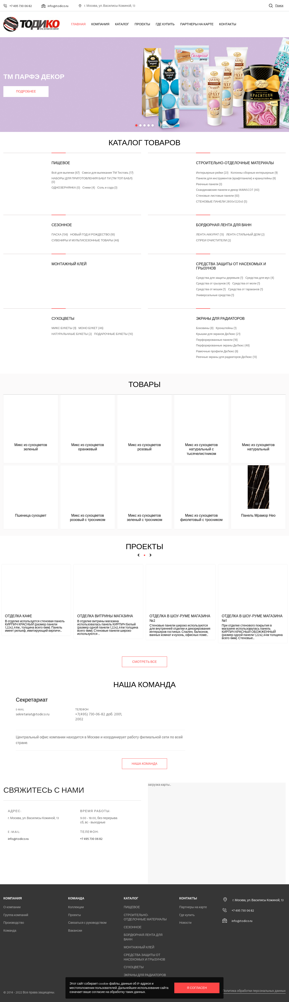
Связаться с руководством (87, 922)
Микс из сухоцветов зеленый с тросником (144, 518)
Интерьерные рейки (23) (212, 173)
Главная (78, 24)
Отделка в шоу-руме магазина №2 (179, 618)
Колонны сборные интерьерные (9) (254, 173)
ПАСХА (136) (59, 235)
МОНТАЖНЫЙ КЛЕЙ (68, 264)
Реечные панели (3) (209, 184)
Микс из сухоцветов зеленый (30, 447)
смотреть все (144, 661)
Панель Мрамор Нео (258, 515)
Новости (185, 922)
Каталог (122, 24)
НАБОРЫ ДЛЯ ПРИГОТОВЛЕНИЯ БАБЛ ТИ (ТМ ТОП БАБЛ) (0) (91, 180)
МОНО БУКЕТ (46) (91, 328)
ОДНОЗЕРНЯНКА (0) (65, 188)
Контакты (227, 24)
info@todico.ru (18, 838)
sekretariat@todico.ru (32, 714)
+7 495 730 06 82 (91, 838)
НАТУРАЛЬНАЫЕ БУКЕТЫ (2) (71, 334)
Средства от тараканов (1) (245, 289)
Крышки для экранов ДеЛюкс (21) (218, 334)
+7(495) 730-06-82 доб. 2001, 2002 (98, 716)
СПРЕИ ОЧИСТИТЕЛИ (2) (213, 240)
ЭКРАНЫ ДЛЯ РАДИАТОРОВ (220, 319)
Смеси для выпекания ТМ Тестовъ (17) (107, 173)
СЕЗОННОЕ (61, 225)
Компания (100, 24)
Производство (13, 922)
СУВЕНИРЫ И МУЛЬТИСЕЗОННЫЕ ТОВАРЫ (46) (85, 240)
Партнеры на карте (196, 24)
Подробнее (26, 91)
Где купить (165, 24)
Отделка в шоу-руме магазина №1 (252, 618)
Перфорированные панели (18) (217, 340)
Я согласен (197, 987)
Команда (9, 930)
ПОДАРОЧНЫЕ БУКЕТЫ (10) (113, 334)
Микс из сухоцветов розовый (144, 447)
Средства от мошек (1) (211, 289)
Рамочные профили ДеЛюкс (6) (217, 351)
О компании (12, 907)
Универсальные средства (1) (215, 295)
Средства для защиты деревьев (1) (219, 278)
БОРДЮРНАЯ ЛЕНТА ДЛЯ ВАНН (223, 225)
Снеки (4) (88, 188)
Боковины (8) (205, 328)
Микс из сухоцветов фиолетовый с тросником (201, 518)
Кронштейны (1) (226, 328)
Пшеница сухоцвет (31, 515)
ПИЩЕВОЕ (60, 163)
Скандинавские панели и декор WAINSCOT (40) (227, 190)
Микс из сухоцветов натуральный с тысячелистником (201, 449)
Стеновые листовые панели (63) (217, 196)
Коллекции (76, 907)
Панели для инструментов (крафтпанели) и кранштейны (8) (236, 178)
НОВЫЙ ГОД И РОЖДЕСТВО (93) (92, 235)
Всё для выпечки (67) (65, 173)
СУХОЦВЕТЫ (62, 319)
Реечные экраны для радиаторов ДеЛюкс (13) (226, 357)
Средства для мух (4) (259, 278)
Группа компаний (15, 915)
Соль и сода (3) (107, 188)
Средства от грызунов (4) (213, 284)
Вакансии (75, 930)
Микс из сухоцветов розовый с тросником (87, 518)
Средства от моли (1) (246, 284)
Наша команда (144, 763)
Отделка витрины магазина (105, 616)
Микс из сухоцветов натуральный (258, 447)
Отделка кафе (18, 616)
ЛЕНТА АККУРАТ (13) (210, 235)
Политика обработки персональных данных (254, 990)
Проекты (142, 24)
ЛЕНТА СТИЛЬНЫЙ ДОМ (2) (245, 235)
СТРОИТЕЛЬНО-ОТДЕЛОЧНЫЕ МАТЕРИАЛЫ (235, 163)
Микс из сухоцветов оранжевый (87, 447)
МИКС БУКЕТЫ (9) (63, 328)
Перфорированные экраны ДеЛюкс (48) (223, 346)
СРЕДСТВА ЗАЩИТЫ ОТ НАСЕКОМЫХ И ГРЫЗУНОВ (231, 266)
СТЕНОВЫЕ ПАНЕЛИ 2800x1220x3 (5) (221, 202)
